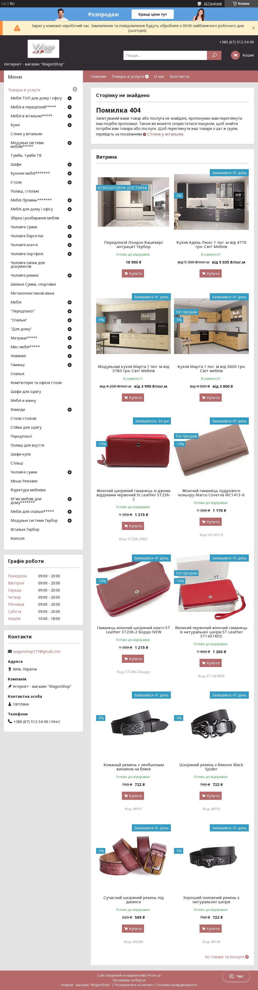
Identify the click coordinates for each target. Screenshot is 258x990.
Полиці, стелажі (25, 191)
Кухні (15, 125)
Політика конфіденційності (177, 985)
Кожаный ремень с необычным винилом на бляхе (133, 766)
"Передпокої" (23, 311)
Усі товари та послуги (224, 956)
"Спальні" (19, 320)
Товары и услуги (127, 76)
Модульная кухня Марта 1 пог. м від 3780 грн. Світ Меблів (133, 368)
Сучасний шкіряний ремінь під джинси (133, 899)
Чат (236, 976)
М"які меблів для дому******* (26, 501)
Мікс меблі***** (25, 347)
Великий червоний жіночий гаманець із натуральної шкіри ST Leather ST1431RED (211, 631)
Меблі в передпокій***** (33, 107)
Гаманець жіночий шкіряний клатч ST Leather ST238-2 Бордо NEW (133, 629)
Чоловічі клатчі (24, 245)
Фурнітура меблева (28, 490)
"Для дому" (21, 329)
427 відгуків (213, 3)
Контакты (179, 76)
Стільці (17, 463)
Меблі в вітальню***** (31, 116)
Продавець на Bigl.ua (129, 980)
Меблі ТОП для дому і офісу (36, 98)
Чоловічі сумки (24, 227)
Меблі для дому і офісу (32, 209)
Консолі (17, 539)
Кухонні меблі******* (30, 173)
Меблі (16, 302)
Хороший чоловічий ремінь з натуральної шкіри (211, 899)
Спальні (17, 374)
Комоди (18, 410)
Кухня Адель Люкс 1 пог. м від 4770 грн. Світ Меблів (211, 244)
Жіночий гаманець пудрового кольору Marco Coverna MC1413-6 (211, 492)
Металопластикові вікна (32, 293)
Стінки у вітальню (165, 134)
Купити (135, 273)
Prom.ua (154, 975)
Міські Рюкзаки (24, 481)
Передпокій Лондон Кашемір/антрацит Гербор (133, 244)
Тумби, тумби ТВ (26, 156)
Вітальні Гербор (25, 530)
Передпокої (21, 437)
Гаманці (17, 365)
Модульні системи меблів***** (27, 145)
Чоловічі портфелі (27, 254)
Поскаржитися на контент (133, 985)
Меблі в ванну (23, 401)
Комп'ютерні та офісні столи (36, 383)
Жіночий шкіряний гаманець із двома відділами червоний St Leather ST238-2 (133, 494)
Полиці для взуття (27, 445)
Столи (16, 182)
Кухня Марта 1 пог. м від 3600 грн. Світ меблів (211, 368)
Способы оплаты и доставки (118, 88)
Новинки (18, 356)
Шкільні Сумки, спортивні (33, 284)
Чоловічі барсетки (27, 236)
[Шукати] (214, 55)
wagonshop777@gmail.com (37, 651)
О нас (159, 76)
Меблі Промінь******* (31, 200)
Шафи (16, 165)
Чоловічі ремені (24, 276)
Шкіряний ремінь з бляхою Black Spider (211, 766)
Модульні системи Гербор (34, 521)
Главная (98, 76)
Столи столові (23, 419)
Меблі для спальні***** (32, 512)
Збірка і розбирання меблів (35, 218)
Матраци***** (24, 338)
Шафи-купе (21, 454)
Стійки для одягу (26, 428)
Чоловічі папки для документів (28, 265)
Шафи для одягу (26, 392)
